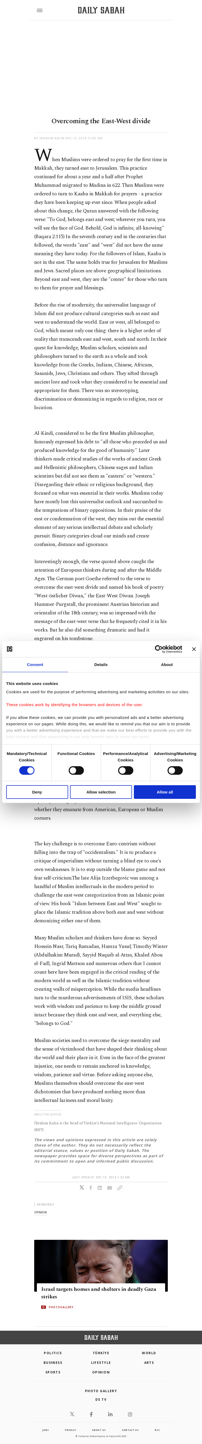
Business (53, 1362)
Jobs (45, 1429)
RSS (157, 1429)
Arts (149, 1362)
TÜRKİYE (101, 1353)
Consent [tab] (35, 664)
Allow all (165, 792)
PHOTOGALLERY (61, 1307)
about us (99, 1429)
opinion (40, 1212)
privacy (70, 1429)
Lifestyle (101, 1362)
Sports (53, 1372)
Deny (37, 792)
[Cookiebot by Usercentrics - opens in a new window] (158, 649)
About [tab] (167, 664)
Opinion (101, 1372)
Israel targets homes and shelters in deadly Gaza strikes (98, 1293)
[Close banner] (194, 649)
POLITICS (53, 1353)
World (149, 1353)
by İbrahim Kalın (49, 138)
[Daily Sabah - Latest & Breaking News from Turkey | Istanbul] (101, 10)
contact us (130, 1429)
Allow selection (100, 792)
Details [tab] (101, 664)
